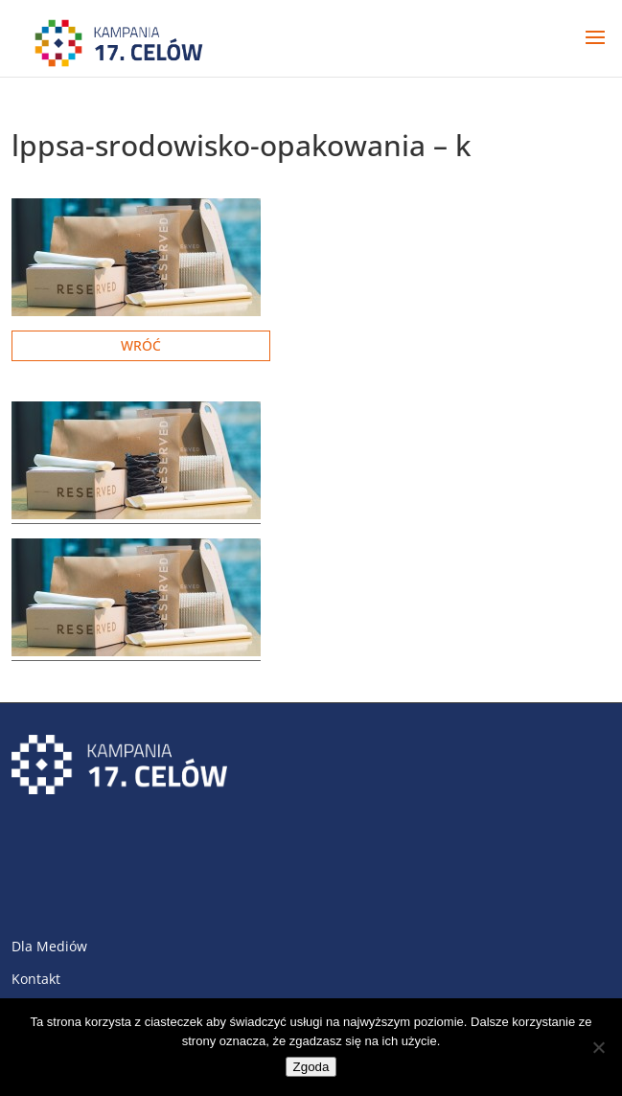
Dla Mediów (49, 946)
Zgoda (311, 1067)
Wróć (141, 345)
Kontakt (36, 979)
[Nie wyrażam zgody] (598, 1047)
